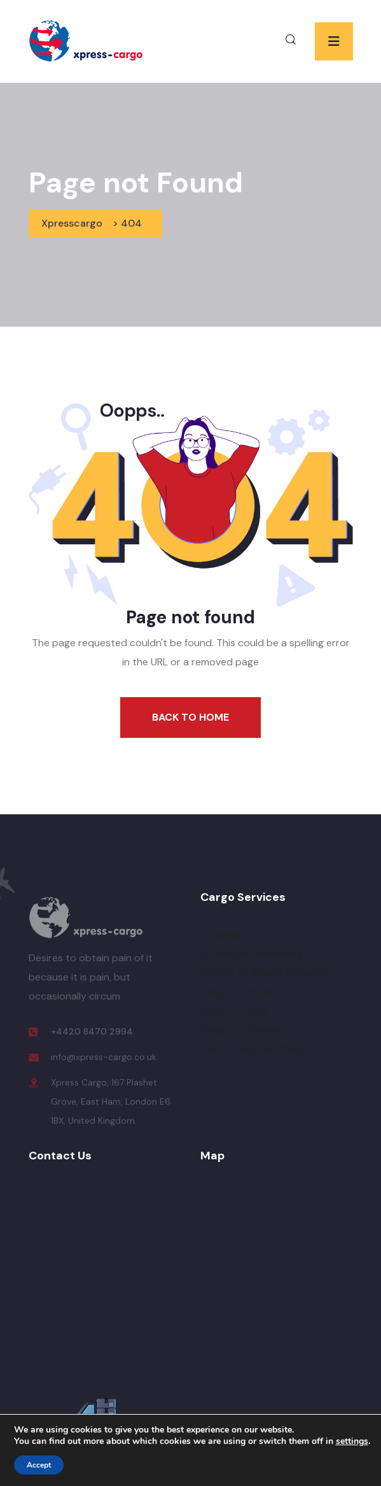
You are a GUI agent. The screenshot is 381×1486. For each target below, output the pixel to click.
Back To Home (190, 717)
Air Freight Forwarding (251, 953)
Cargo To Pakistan (243, 1030)
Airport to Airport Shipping (263, 972)
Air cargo (221, 934)
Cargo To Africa (237, 991)
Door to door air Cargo (254, 1049)
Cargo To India (234, 1010)
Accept (39, 1465)
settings (352, 1441)
